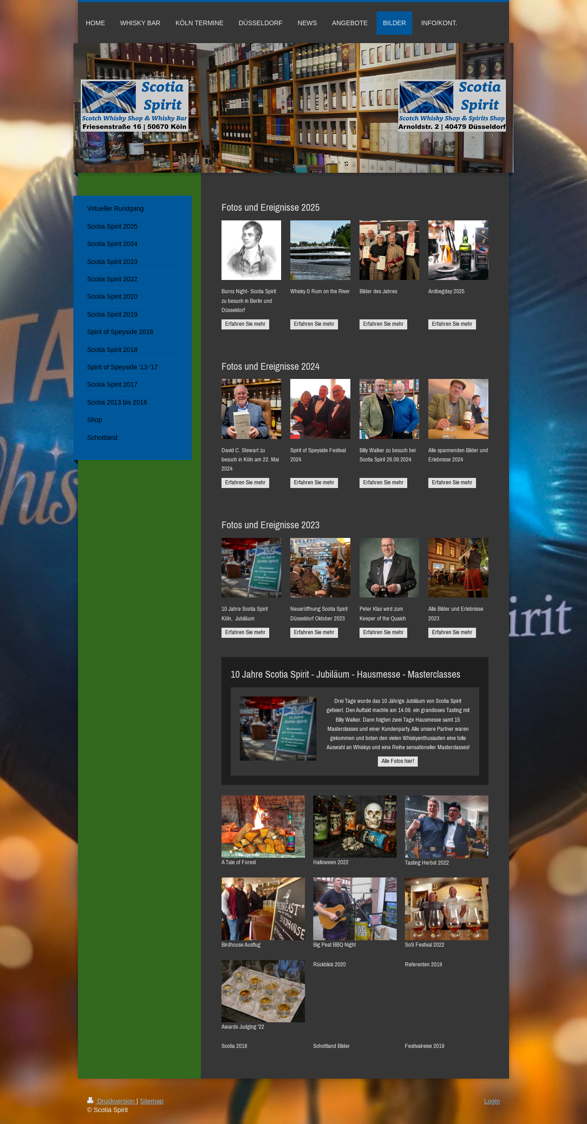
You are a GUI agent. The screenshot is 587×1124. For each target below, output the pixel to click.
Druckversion (111, 1101)
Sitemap (151, 1101)
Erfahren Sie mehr (245, 323)
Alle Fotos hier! (398, 760)
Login (492, 1101)
